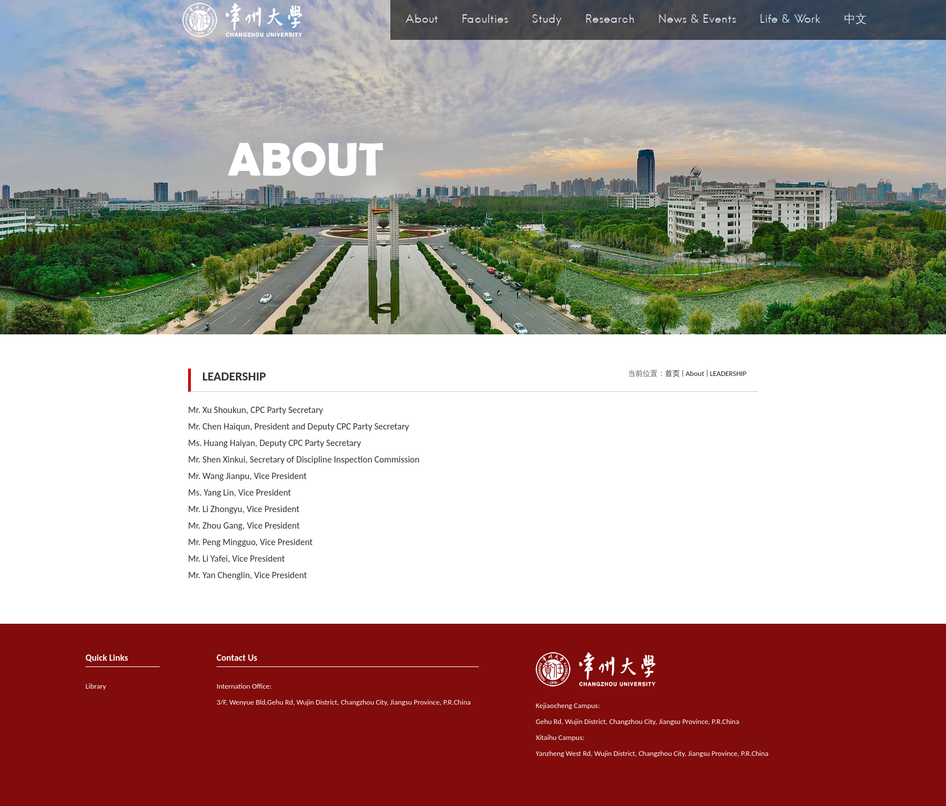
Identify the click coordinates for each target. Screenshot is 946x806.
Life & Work (790, 20)
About (421, 20)
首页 (672, 373)
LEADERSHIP (728, 373)
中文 (855, 20)
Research (610, 20)
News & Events (697, 20)
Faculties (485, 20)
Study (547, 20)
